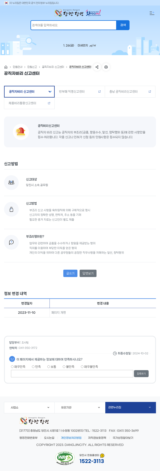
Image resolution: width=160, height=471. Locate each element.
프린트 (106, 67)
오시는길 (49, 438)
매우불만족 (89, 366)
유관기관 (80, 407)
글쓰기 (70, 273)
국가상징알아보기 (123, 438)
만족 (36, 366)
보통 (51, 366)
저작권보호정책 (97, 438)
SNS (97, 67)
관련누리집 (129, 407)
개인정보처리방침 (71, 438)
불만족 (68, 366)
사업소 (30, 407)
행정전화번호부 (28, 438)
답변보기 (88, 273)
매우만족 (18, 366)
